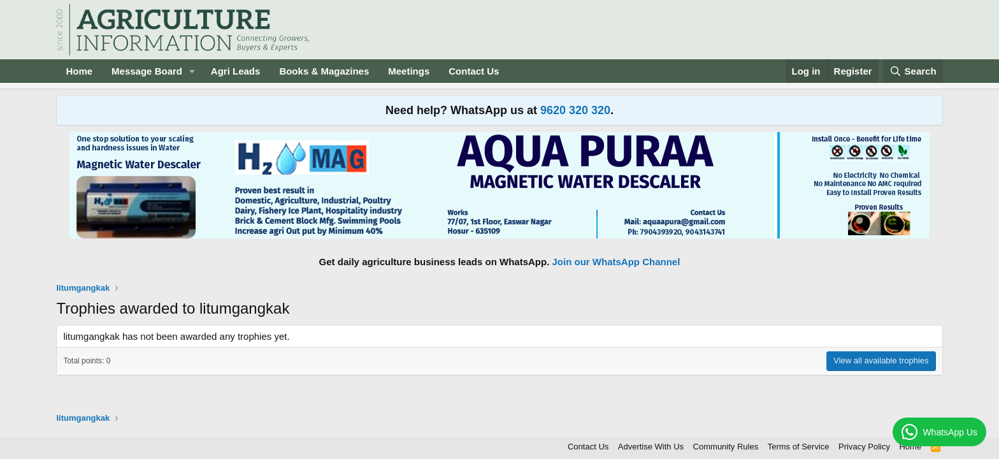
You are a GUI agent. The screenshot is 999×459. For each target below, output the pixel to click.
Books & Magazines (324, 71)
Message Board (146, 71)
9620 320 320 (575, 110)
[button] (192, 71)
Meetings (408, 71)
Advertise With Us (651, 446)
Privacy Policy (864, 446)
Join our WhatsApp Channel (616, 261)
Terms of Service (799, 446)
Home (79, 71)
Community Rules (726, 446)
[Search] (913, 71)
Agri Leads (236, 71)
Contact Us (474, 71)
